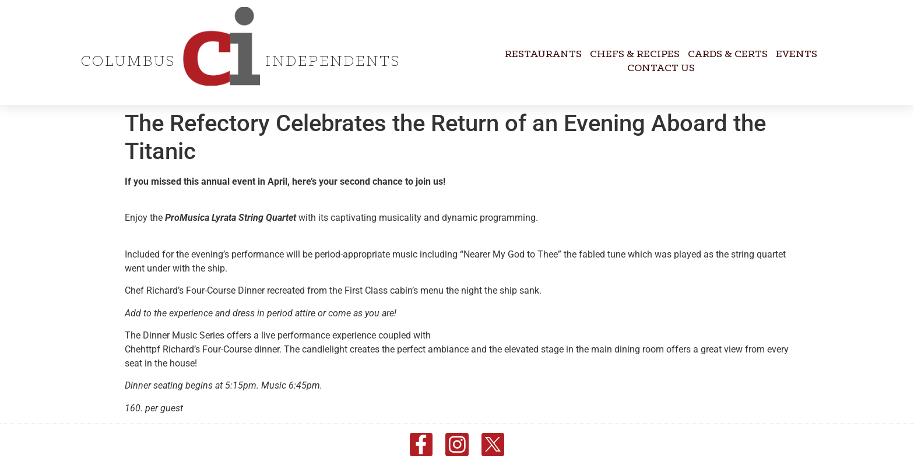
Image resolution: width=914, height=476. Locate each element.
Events (796, 54)
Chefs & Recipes (635, 54)
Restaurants (543, 54)
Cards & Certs (728, 54)
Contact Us (661, 68)
